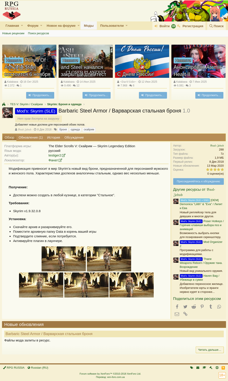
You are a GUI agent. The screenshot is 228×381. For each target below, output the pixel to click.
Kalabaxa (12, 81)
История (53, 137)
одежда (75, 129)
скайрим (89, 129)
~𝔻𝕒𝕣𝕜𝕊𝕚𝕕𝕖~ (128, 81)
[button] (22, 25)
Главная (12, 25)
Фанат (53, 160)
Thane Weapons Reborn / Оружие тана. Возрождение (201, 263)
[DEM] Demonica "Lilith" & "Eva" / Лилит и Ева (201, 204)
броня (63, 129)
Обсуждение (74, 137)
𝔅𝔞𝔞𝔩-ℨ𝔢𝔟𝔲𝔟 (24, 129)
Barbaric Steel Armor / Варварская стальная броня (49, 334)
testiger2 (55, 155)
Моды (89, 25)
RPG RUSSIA (14, 367)
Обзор (9, 137)
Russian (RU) (38, 367)
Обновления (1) (31, 137)
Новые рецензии (13, 33)
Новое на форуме (61, 25)
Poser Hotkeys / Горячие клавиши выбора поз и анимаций (202, 225)
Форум (32, 25)
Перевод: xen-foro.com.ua (110, 377)
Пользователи (112, 25)
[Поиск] (216, 26)
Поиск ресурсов (38, 33)
